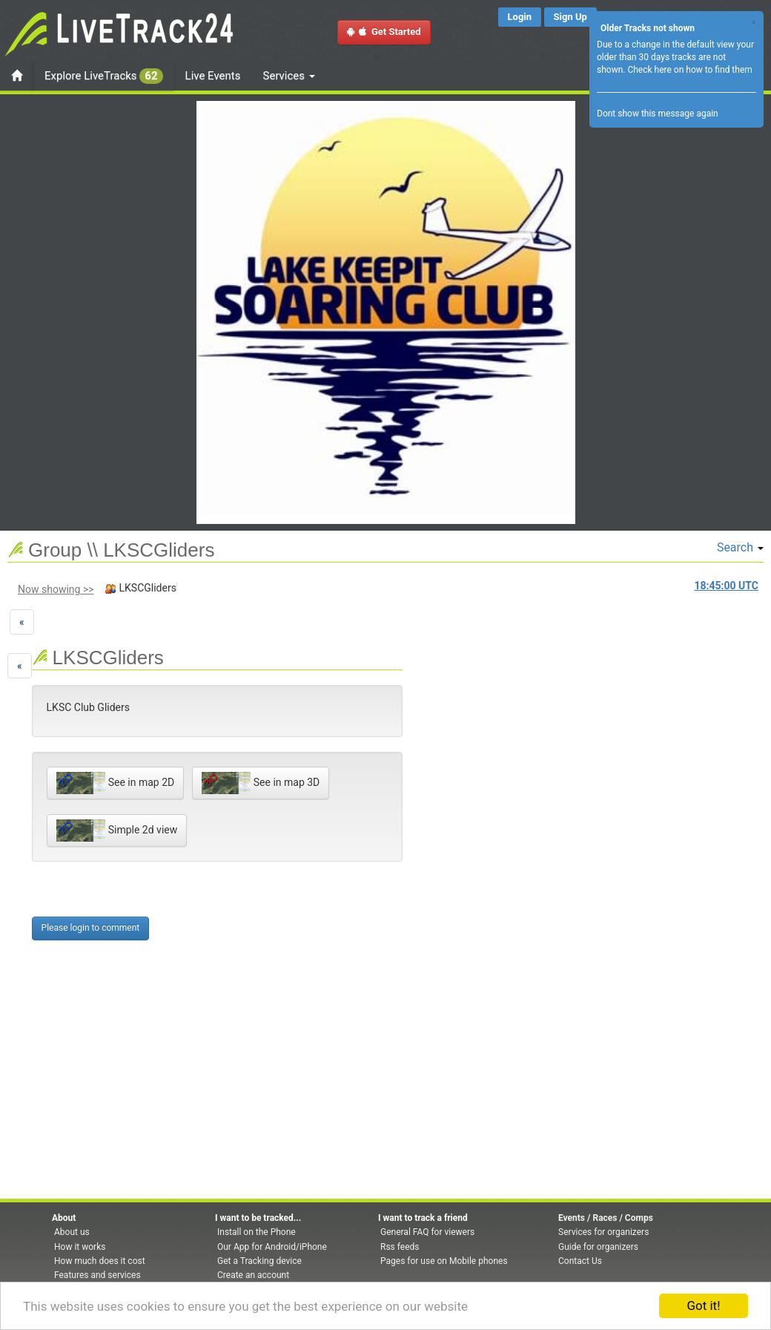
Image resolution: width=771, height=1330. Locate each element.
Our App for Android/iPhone (272, 1247)
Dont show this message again (657, 113)
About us (72, 1232)
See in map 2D (115, 783)
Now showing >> (56, 589)
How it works (79, 1247)
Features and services (97, 1275)
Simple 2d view (117, 830)
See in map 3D (261, 783)
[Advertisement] (461, 727)
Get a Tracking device (259, 1261)
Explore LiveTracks (103, 76)
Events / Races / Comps (605, 1218)
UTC (726, 586)
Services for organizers (603, 1232)
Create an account (253, 1275)
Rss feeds (399, 1247)
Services (289, 75)
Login (520, 16)
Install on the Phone (256, 1232)
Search (740, 547)
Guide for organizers (598, 1247)
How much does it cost (99, 1261)
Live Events (213, 75)
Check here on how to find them (689, 70)
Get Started (384, 31)
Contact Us (580, 1261)
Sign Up (570, 16)
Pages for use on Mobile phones (444, 1261)
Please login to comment (91, 928)
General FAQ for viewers (427, 1232)
